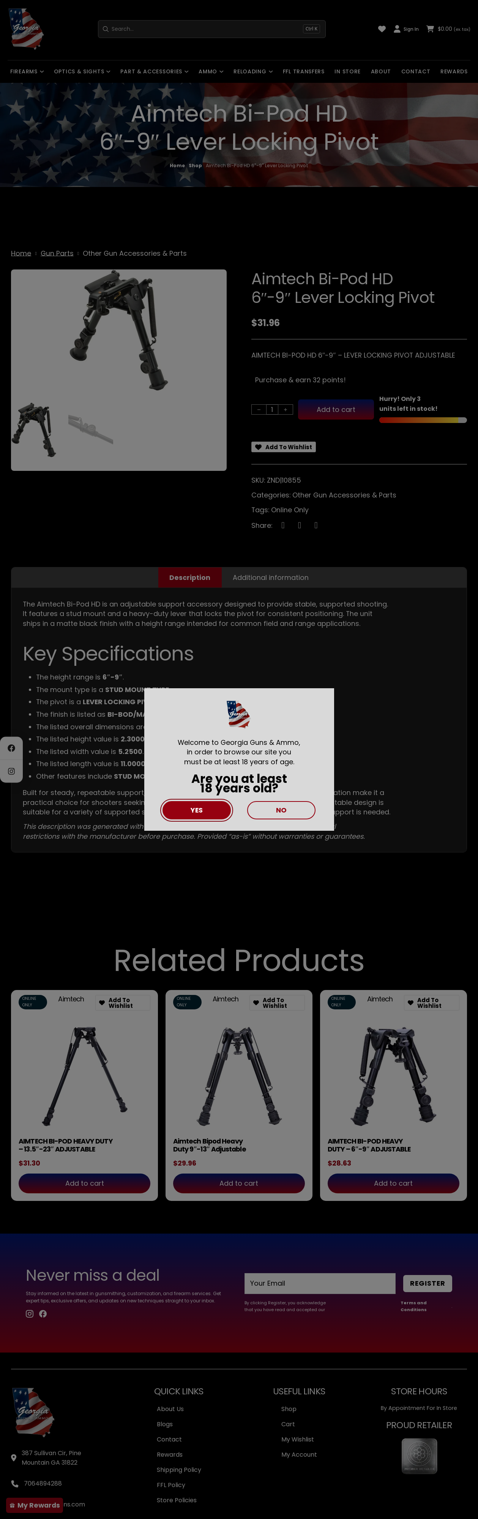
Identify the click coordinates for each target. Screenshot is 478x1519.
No (281, 810)
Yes (197, 810)
